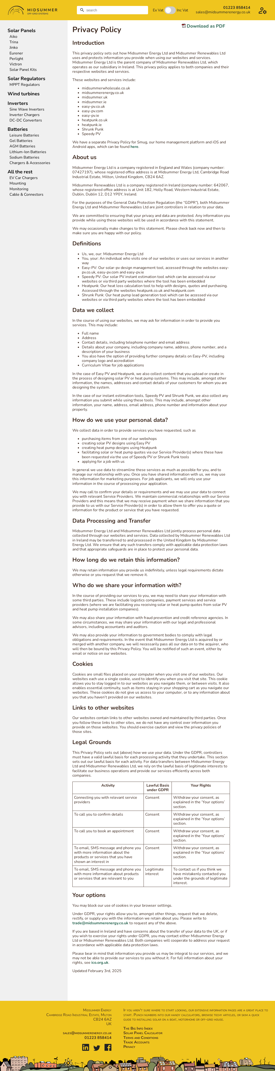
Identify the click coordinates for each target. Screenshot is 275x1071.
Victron (15, 64)
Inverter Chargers (24, 115)
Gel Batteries (21, 141)
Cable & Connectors (26, 194)
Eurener (16, 53)
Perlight (16, 59)
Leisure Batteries (24, 135)
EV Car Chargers (24, 178)
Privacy (129, 1046)
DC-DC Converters (25, 120)
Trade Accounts (136, 1042)
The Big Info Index (138, 1028)
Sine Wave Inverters (26, 109)
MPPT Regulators (24, 85)
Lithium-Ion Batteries (27, 152)
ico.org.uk (99, 962)
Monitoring (18, 189)
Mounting (17, 183)
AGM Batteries (22, 146)
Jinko (13, 47)
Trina (13, 42)
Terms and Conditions (140, 1037)
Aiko (13, 36)
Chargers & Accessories (29, 163)
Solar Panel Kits (23, 70)
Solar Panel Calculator (143, 1033)
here (134, 146)
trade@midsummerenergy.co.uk (100, 923)
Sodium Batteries (24, 157)
